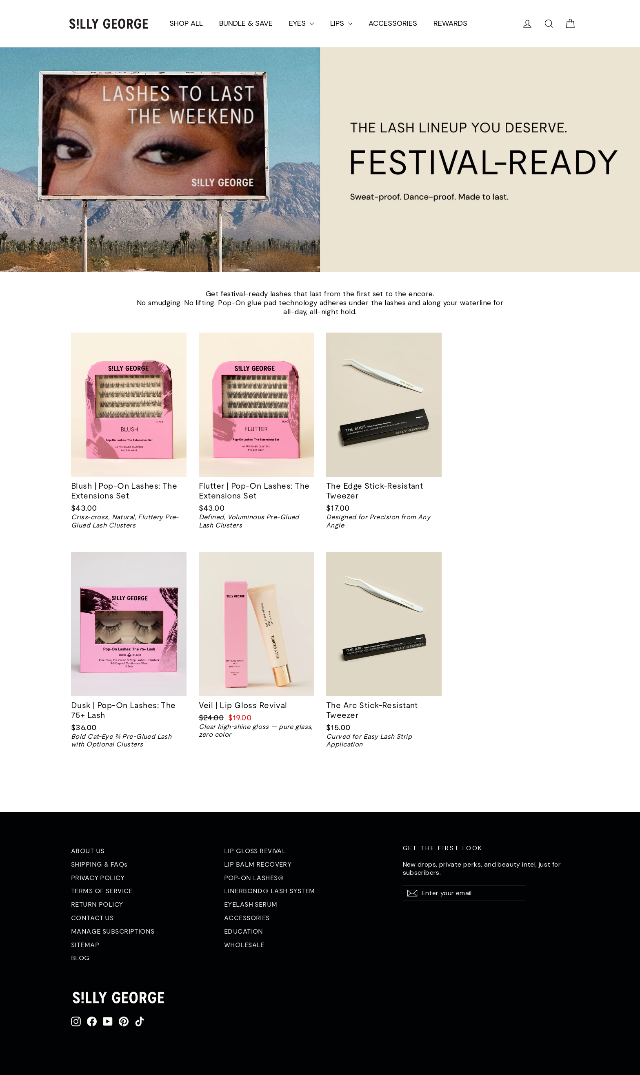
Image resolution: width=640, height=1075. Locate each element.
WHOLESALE (244, 944)
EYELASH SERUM (251, 904)
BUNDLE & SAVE (246, 23)
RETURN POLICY (97, 904)
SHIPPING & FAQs (99, 864)
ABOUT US (87, 850)
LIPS (341, 23)
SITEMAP (85, 944)
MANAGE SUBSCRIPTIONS (113, 931)
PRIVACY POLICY (97, 877)
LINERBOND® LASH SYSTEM (269, 890)
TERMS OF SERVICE (102, 890)
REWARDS (450, 23)
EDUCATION (243, 931)
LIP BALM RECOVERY (257, 864)
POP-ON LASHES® (254, 877)
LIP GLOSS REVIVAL (255, 850)
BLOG (80, 957)
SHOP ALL (186, 23)
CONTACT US (92, 917)
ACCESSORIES (393, 23)
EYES (301, 23)
